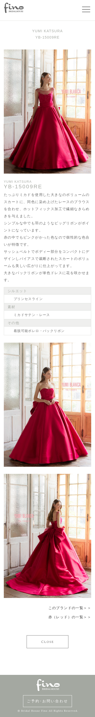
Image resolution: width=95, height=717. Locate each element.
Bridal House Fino (34, 710)
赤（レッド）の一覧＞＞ (69, 617)
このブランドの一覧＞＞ (69, 608)
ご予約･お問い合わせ (47, 701)
